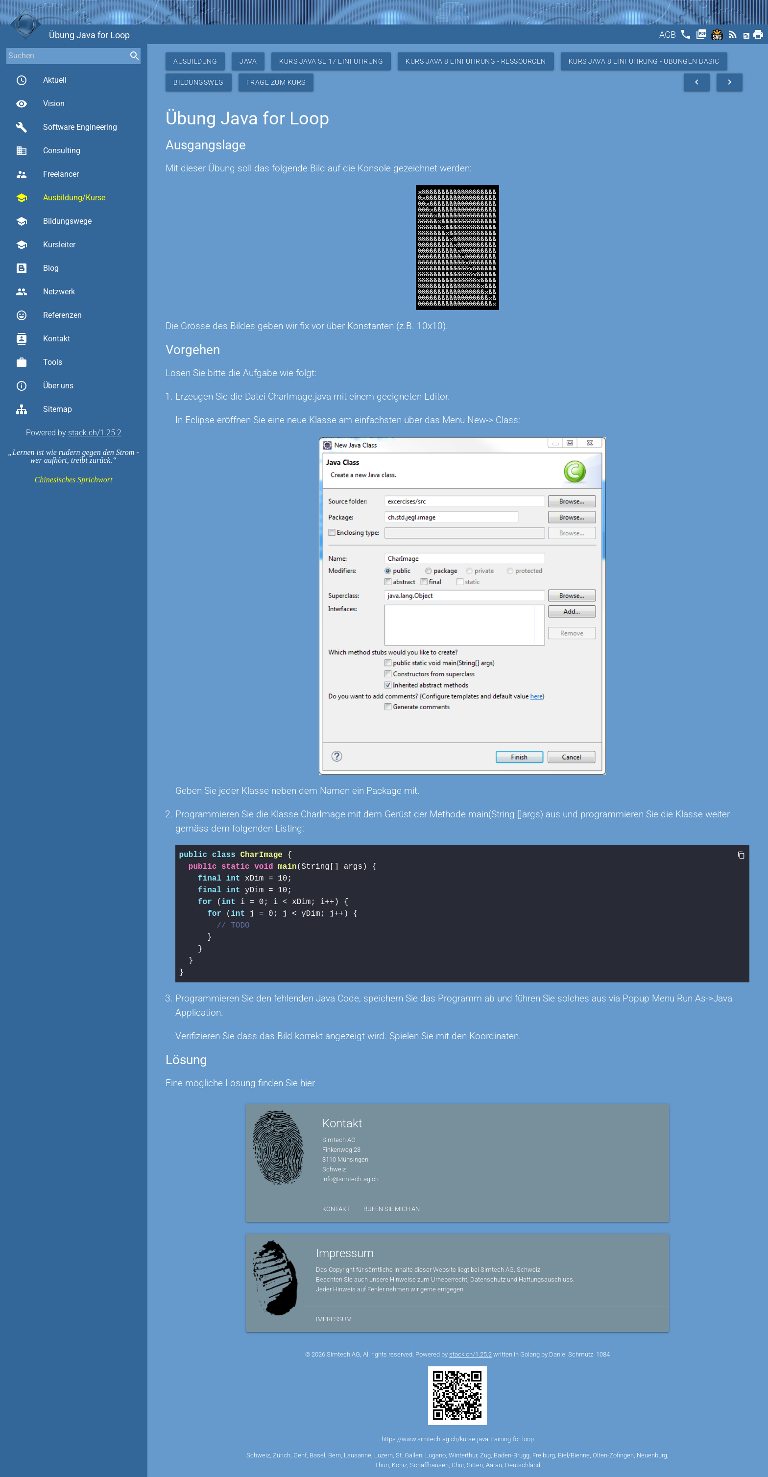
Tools (39, 362)
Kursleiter (45, 245)
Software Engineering (66, 127)
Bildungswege (54, 221)
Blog (37, 268)
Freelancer (47, 174)
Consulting (48, 151)
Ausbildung (195, 61)
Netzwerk (45, 292)
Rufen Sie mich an (391, 1209)
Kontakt (43, 339)
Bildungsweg (198, 82)
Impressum (334, 1319)
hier (307, 1083)
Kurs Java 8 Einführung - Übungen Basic (644, 61)
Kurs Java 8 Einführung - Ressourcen (476, 61)
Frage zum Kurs (276, 82)
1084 (603, 1354)
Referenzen (49, 315)
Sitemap (44, 409)
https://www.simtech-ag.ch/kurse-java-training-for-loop (458, 1439)
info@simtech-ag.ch (350, 1179)
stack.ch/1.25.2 (94, 432)
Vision (40, 104)
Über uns (44, 386)
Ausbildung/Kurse (60, 198)
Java (248, 61)
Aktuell (41, 80)
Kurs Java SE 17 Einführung (331, 61)
